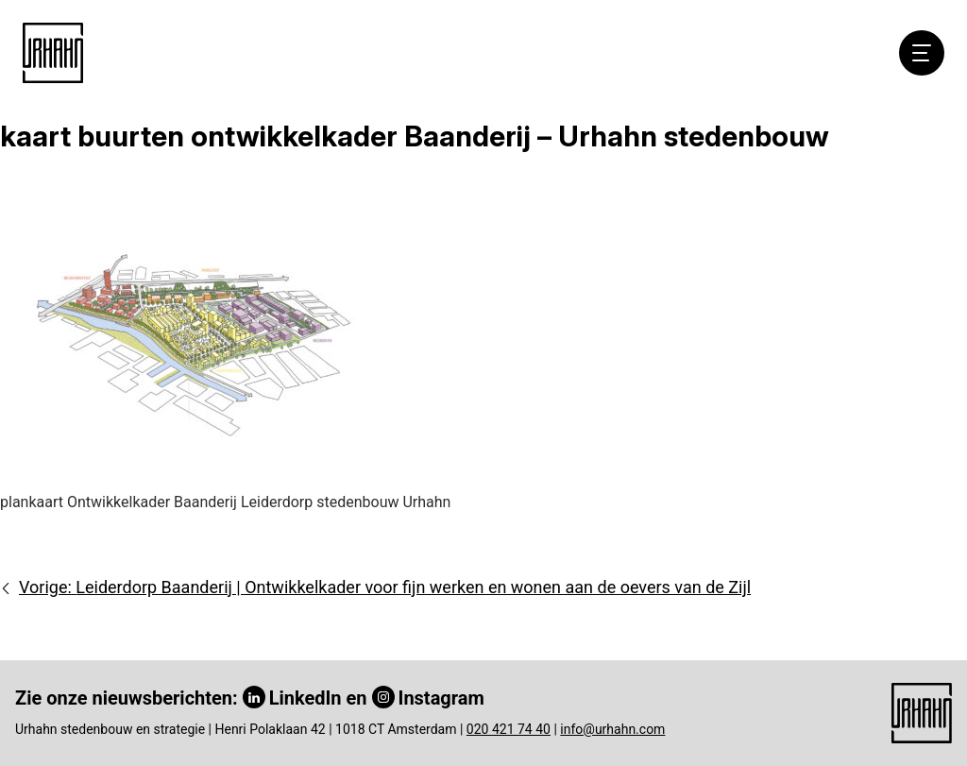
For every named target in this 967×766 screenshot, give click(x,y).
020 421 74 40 (509, 729)
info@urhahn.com (612, 729)
